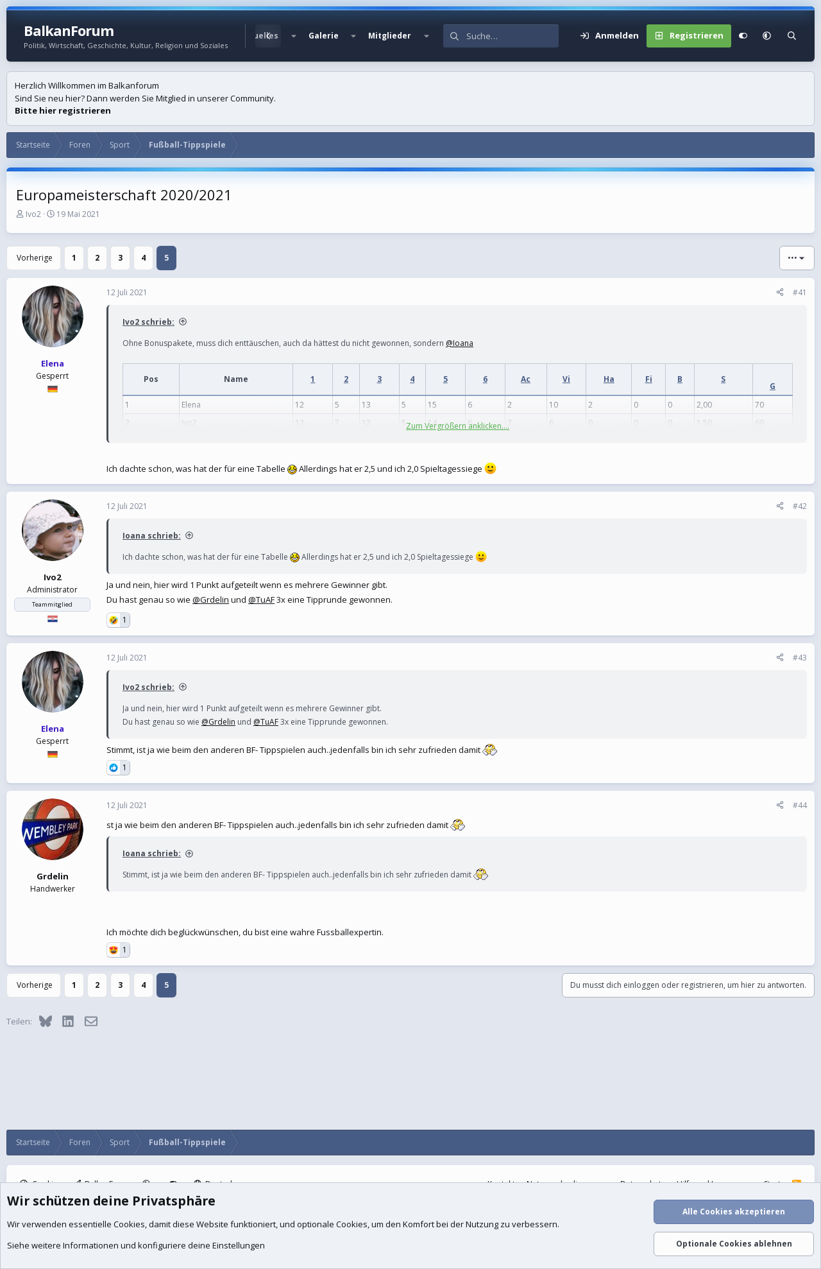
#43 (800, 657)
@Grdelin (210, 599)
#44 (800, 805)
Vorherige (35, 257)
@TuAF (261, 599)
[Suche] (512, 35)
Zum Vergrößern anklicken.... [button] (457, 425)
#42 (800, 506)
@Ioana (459, 343)
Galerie (324, 35)
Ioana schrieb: (152, 535)
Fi (648, 379)
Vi (566, 379)
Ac (525, 379)
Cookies (129, 1224)
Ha (609, 379)
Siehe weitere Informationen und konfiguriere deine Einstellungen (136, 1245)
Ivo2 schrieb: (148, 321)
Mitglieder (389, 35)
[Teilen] (780, 292)
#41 (800, 292)
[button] (293, 35)
